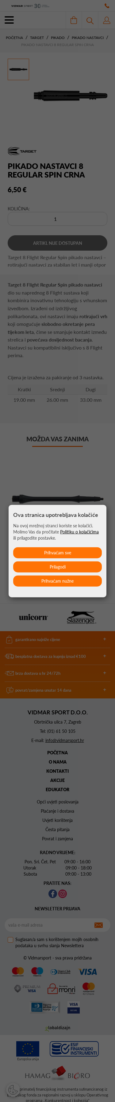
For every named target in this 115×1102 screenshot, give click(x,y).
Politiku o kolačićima (79, 531)
